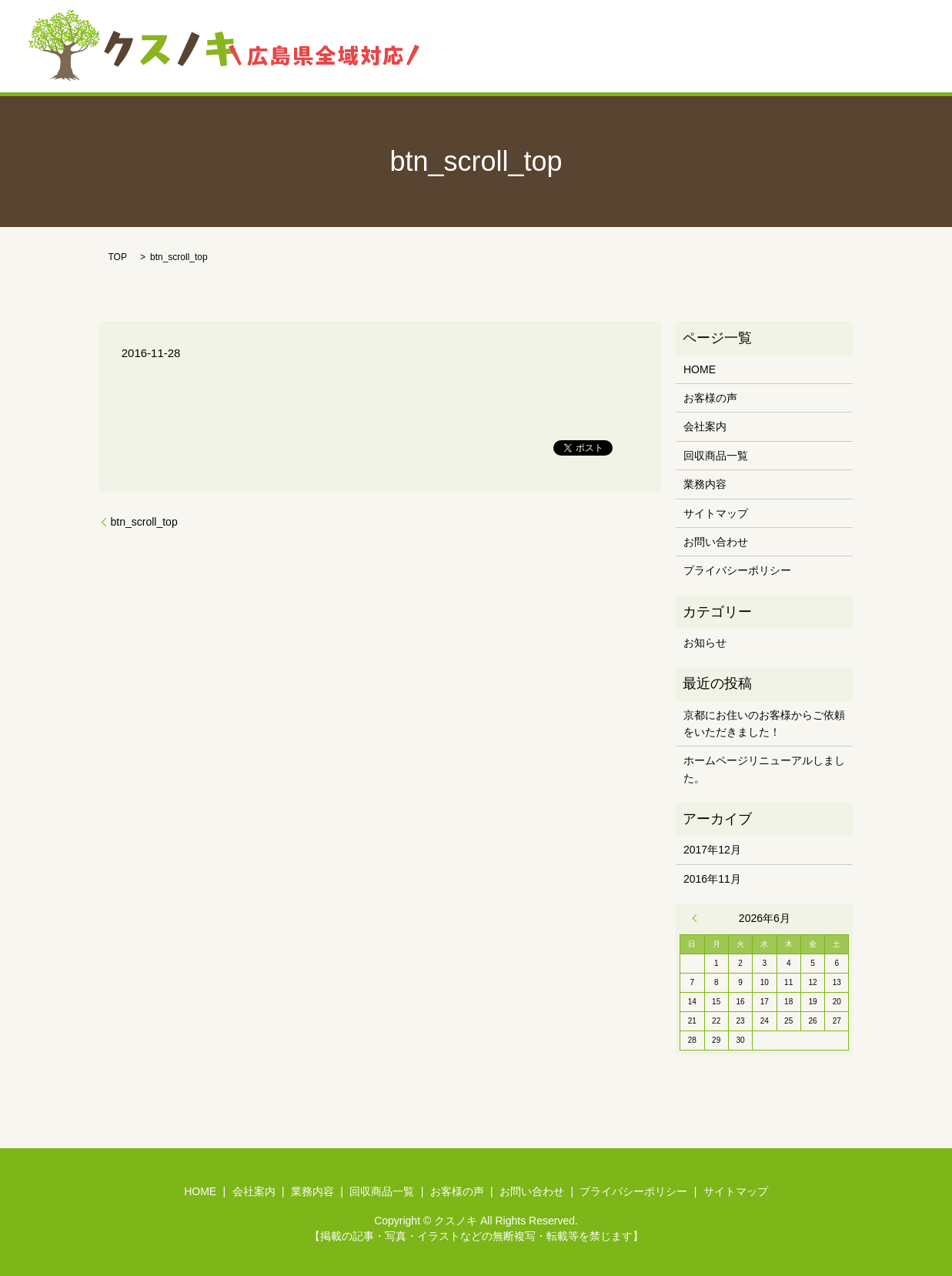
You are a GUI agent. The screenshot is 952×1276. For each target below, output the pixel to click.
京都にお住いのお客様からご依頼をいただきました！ (764, 723)
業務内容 (579, 46)
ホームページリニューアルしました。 (764, 768)
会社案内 (510, 46)
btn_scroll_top (144, 522)
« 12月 (698, 918)
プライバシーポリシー (737, 570)
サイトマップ (715, 513)
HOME (447, 46)
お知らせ (705, 642)
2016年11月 (712, 879)
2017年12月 (712, 849)
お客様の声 (744, 46)
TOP (118, 257)
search (898, 46)
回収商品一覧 (658, 46)
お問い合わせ (829, 46)
